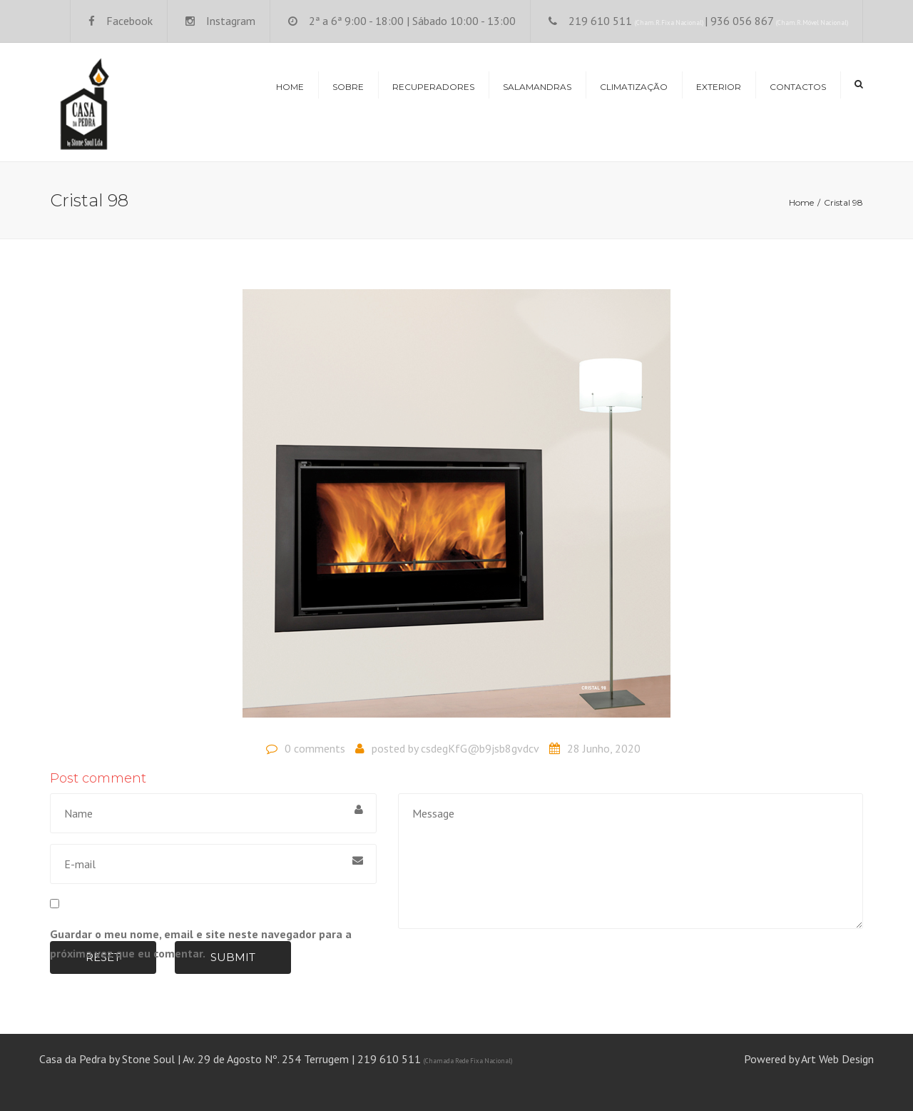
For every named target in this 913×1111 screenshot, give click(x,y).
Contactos (798, 86)
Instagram (230, 21)
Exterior (718, 86)
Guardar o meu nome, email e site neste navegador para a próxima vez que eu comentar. (201, 943)
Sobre (348, 86)
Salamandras (537, 86)
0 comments (315, 748)
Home (290, 86)
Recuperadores (433, 86)
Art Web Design (837, 1059)
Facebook (129, 21)
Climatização (634, 86)
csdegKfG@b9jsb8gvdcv (480, 748)
